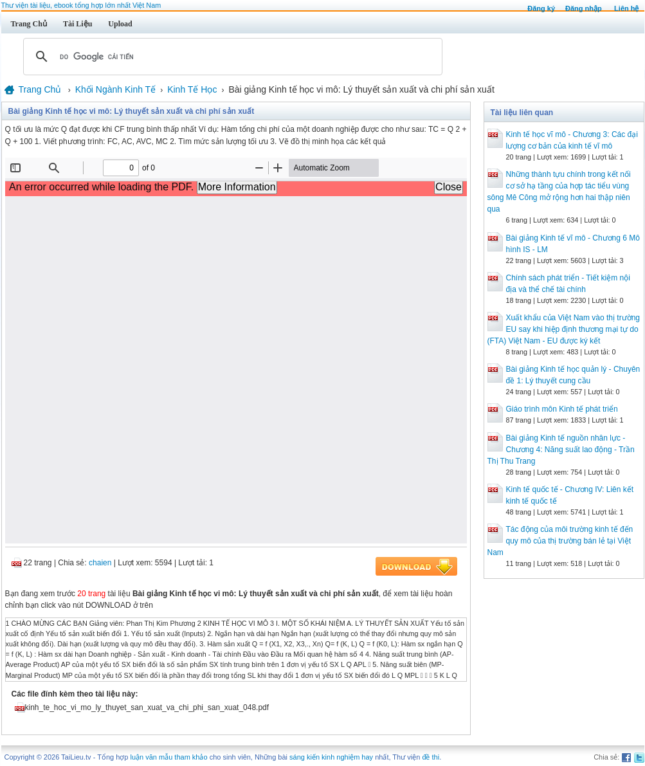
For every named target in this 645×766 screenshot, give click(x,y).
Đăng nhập (583, 8)
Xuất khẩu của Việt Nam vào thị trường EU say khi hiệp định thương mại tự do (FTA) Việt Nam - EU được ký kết (563, 329)
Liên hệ (626, 8)
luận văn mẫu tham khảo (168, 757)
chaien (100, 562)
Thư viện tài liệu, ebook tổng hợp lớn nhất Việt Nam (81, 5)
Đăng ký (541, 8)
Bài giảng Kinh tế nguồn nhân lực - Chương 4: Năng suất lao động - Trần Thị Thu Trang (561, 449)
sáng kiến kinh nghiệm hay (331, 757)
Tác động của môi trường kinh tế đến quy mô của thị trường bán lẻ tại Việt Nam (560, 541)
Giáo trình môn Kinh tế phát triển (562, 409)
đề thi (430, 757)
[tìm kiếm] (231, 56)
